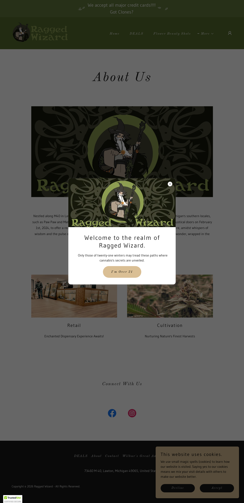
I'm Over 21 (122, 272)
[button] (12, 499)
